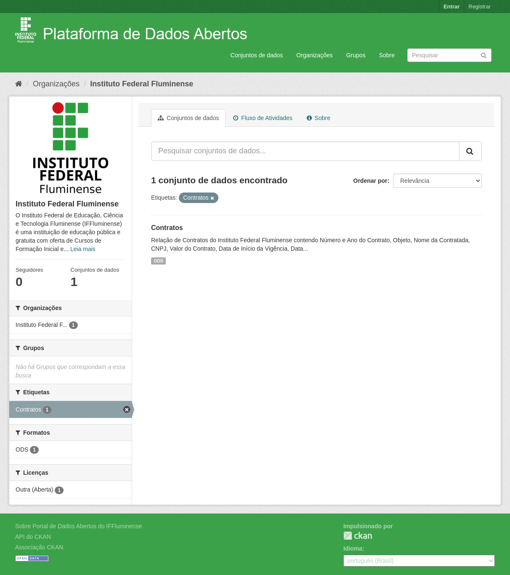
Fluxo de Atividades (262, 118)
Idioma (352, 548)
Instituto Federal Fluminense (141, 84)
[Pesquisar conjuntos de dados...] (305, 151)
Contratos (167, 227)
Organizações (314, 55)
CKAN (357, 535)
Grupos (356, 55)
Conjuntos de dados (257, 55)
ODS (158, 260)
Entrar (452, 6)
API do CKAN (33, 536)
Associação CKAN (39, 547)
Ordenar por (370, 180)
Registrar (479, 6)
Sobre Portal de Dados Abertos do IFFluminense (78, 526)
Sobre (387, 55)
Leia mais (83, 249)
